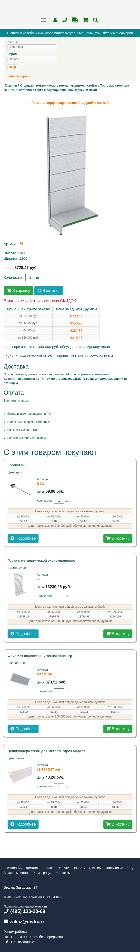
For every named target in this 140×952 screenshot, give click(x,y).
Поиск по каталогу (119, 868)
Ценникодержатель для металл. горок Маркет (46, 751)
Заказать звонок (16, 873)
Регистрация (42, 873)
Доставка (33, 868)
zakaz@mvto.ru (24, 921)
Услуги (64, 868)
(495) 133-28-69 (24, 911)
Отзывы (95, 868)
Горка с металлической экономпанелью (41, 560)
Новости (79, 868)
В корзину (18, 291)
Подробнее (23, 538)
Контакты (63, 873)
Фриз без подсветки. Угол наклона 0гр (40, 656)
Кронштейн (17, 465)
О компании (13, 868)
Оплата (49, 868)
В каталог (49, 291)
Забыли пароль (19, 76)
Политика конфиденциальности (25, 906)
